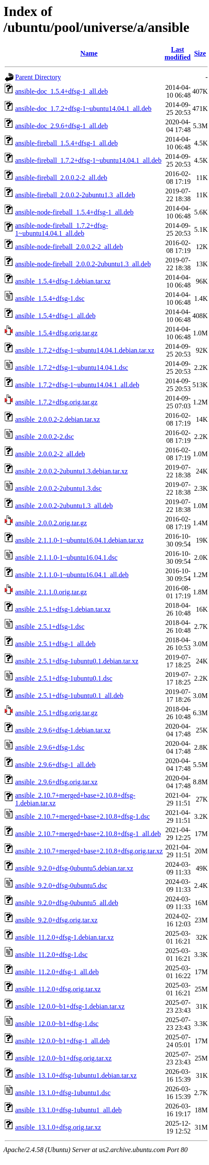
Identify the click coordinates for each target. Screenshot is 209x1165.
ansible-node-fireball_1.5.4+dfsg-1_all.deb (74, 212)
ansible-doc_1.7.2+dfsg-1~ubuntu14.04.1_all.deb (83, 108)
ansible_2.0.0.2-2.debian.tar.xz (57, 419)
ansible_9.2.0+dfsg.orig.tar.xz (56, 920)
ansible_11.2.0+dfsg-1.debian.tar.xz (64, 937)
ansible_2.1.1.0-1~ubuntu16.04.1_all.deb (72, 574)
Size (200, 53)
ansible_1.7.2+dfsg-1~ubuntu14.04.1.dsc (71, 367)
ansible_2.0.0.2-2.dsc (44, 436)
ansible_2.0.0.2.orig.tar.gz (51, 523)
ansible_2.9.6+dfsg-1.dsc (50, 747)
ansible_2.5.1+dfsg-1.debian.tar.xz (63, 609)
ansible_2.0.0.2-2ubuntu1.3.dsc (58, 488)
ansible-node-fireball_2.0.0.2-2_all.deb (69, 246)
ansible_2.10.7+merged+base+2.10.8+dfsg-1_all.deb (88, 833)
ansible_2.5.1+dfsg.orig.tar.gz (56, 713)
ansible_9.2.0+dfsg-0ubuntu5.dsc (61, 885)
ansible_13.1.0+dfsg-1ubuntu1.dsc (63, 1092)
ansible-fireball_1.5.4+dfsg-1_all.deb (66, 143)
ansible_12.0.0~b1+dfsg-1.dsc (56, 1023)
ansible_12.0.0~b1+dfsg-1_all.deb (62, 1041)
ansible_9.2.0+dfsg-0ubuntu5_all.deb (66, 902)
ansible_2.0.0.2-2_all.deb (50, 454)
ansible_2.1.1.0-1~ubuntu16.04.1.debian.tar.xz (79, 540)
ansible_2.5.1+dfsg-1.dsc (50, 626)
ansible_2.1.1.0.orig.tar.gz (51, 592)
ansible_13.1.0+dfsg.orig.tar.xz (58, 1127)
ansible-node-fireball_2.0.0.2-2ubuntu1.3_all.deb (83, 264)
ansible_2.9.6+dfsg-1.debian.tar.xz (63, 730)
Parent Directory (38, 77)
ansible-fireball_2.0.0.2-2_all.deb (61, 177)
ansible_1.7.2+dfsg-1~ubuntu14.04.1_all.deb (77, 384)
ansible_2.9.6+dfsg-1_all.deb (55, 764)
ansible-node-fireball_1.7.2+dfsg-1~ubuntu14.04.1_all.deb (61, 229)
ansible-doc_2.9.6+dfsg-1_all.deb (61, 125)
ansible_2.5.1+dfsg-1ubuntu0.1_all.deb (69, 695)
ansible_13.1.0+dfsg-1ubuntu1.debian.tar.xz (75, 1075)
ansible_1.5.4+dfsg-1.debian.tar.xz (63, 281)
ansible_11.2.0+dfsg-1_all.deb (57, 972)
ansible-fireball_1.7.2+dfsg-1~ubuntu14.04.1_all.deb (88, 160)
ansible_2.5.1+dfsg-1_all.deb (55, 643)
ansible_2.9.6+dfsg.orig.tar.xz (56, 782)
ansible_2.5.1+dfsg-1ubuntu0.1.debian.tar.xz (76, 661)
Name (89, 53)
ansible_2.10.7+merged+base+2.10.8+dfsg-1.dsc (82, 816)
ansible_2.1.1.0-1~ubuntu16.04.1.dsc (66, 557)
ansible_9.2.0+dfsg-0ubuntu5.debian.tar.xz (74, 868)
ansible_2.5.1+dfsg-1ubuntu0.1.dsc (63, 678)
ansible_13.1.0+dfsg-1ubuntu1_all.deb (68, 1110)
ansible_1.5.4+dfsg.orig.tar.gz (56, 333)
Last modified (177, 53)
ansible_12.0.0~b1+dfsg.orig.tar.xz (63, 1058)
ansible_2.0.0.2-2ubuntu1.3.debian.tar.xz (71, 471)
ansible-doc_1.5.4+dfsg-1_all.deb (61, 91)
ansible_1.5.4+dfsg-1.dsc (50, 298)
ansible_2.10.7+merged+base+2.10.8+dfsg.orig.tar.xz (89, 851)
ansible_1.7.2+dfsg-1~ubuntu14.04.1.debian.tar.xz (84, 350)
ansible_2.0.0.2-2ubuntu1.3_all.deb (64, 505)
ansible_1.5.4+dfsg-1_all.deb (55, 315)
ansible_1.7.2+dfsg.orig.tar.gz (56, 402)
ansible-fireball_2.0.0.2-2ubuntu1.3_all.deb (75, 195)
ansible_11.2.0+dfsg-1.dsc (51, 954)
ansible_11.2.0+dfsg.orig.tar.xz (58, 989)
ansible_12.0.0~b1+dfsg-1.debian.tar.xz (70, 1006)
